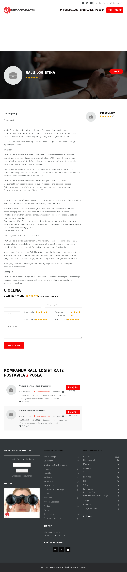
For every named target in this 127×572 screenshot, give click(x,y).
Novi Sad (87, 477)
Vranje (86, 500)
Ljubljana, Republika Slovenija (95, 496)
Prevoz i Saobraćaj (59, 395)
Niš (84, 481)
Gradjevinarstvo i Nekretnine (55, 465)
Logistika (47, 395)
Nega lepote (49, 485)
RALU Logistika (107, 113)
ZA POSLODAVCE (69, 10)
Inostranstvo (88, 489)
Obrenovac (88, 468)
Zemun (86, 472)
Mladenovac (88, 464)
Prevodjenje (48, 498)
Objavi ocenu (14, 345)
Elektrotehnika (49, 461)
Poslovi (100, 10)
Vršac (85, 485)
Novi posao (115, 10)
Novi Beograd (89, 460)
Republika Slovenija (91, 492)
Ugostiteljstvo (49, 514)
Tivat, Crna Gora (90, 509)
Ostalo (46, 494)
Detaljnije (72, 387)
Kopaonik (87, 505)
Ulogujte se (101, 3)
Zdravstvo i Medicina (52, 518)
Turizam (47, 510)
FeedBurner (26, 476)
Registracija (116, 3)
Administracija (50, 457)
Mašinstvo (48, 477)
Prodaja (47, 506)
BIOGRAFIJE (87, 10)
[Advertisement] (63, 32)
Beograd (87, 457)
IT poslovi (48, 469)
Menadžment (49, 481)
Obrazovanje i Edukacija (54, 490)
